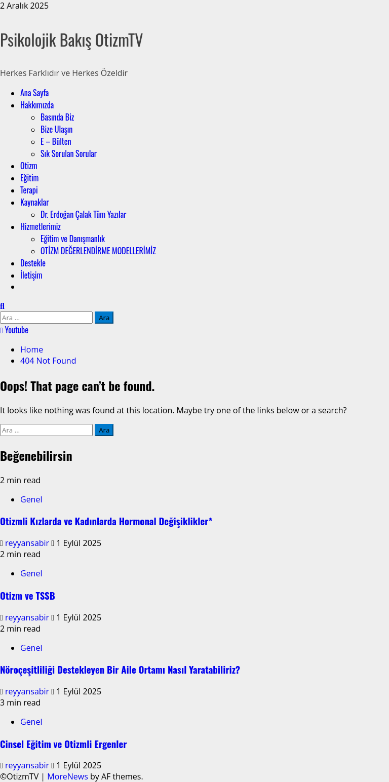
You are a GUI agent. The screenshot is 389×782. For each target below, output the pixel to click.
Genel (31, 499)
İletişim (31, 275)
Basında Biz (57, 117)
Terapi (29, 190)
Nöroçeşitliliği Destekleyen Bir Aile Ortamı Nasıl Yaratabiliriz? (120, 669)
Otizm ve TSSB (27, 595)
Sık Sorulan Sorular (69, 153)
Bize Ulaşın (56, 129)
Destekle (33, 263)
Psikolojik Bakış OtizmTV (71, 39)
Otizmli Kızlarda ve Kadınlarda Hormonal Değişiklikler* (106, 521)
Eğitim (29, 178)
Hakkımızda (37, 105)
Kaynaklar (34, 202)
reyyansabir (28, 543)
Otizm (28, 166)
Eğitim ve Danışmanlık (73, 238)
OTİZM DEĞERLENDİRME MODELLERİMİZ (98, 251)
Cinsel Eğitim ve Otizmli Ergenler (63, 744)
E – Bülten (56, 141)
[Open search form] (2, 305)
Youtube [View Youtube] (14, 330)
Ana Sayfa (34, 93)
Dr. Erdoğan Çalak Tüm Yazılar (83, 214)
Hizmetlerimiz (40, 226)
